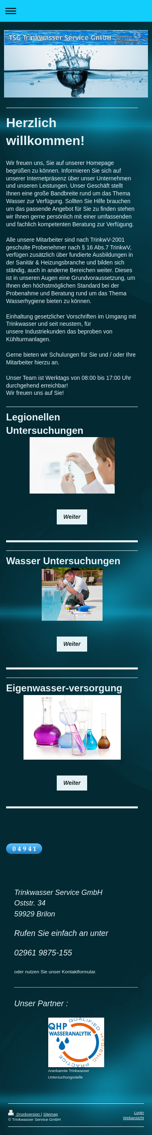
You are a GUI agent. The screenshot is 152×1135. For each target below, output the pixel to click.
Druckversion (24, 1114)
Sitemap (50, 1114)
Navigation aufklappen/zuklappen (76, 10)
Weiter (72, 516)
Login (139, 1112)
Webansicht (133, 1118)
